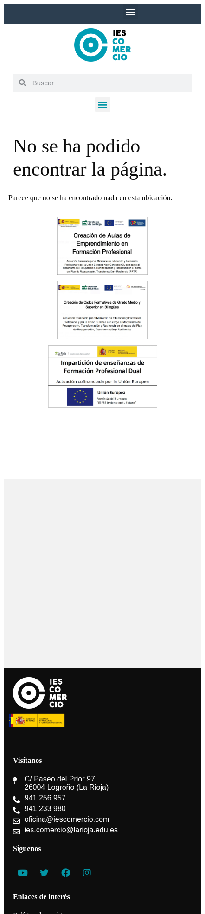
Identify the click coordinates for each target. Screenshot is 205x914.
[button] (130, 11)
